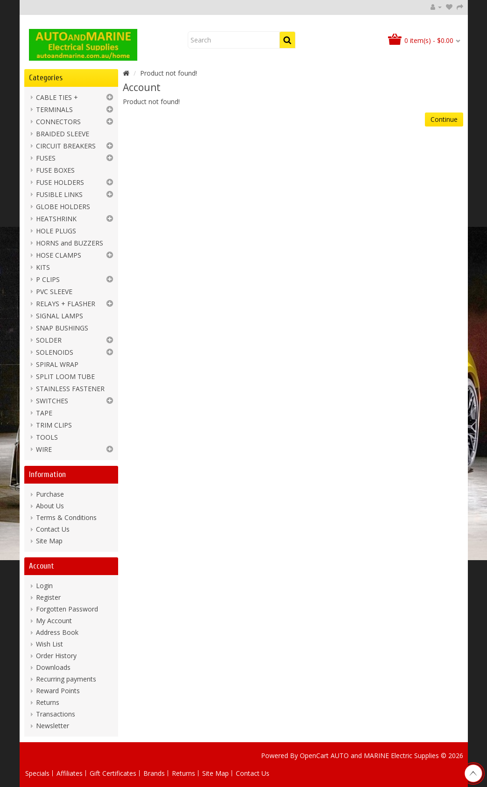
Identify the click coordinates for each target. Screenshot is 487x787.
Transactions (55, 714)
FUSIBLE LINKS (59, 194)
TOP (473, 773)
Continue (444, 119)
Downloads (53, 667)
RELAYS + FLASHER (65, 303)
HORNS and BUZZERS (69, 243)
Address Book (57, 632)
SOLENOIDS (54, 352)
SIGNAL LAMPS (59, 315)
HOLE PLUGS (56, 230)
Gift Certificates (113, 773)
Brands (154, 773)
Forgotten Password (67, 608)
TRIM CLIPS (54, 425)
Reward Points (58, 690)
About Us (50, 505)
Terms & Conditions (66, 517)
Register (48, 597)
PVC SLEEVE (54, 291)
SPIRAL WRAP (57, 364)
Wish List (49, 643)
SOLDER (49, 340)
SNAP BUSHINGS (62, 327)
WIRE (44, 449)
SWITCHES (52, 400)
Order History (56, 655)
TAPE (44, 412)
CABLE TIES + (57, 97)
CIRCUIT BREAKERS (66, 145)
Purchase (50, 494)
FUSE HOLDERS (60, 182)
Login (44, 585)
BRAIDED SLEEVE (62, 133)
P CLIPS (48, 279)
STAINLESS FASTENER (70, 388)
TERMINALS (54, 109)
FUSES (46, 158)
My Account (54, 620)
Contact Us (53, 529)
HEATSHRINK (56, 218)
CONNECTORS (58, 121)
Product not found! (168, 73)
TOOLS (47, 437)
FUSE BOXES (55, 170)
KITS (43, 267)
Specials (37, 773)
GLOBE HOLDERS (63, 206)
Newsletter (52, 725)
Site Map (49, 540)
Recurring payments (66, 679)
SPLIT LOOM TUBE (65, 376)
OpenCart (314, 755)
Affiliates (69, 773)
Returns (47, 702)
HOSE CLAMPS (58, 255)
